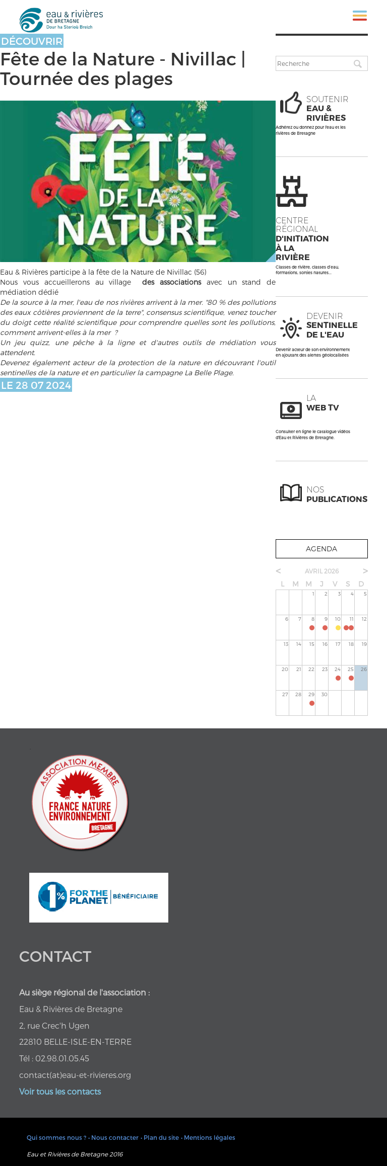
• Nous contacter (113, 1137)
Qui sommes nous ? (56, 1137)
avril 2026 (322, 570)
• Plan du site (160, 1137)
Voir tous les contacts (60, 1091)
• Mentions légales (208, 1137)
